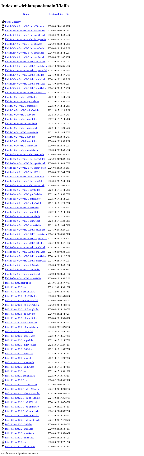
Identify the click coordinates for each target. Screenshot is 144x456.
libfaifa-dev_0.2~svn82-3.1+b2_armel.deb (25, 252)
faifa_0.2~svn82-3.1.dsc (16, 380)
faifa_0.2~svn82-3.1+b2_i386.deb (21, 402)
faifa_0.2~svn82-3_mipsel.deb (19, 340)
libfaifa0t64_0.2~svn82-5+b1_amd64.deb (25, 57)
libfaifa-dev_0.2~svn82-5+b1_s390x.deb (24, 154)
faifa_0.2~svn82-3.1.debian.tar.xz (21, 384)
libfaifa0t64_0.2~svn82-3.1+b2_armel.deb (25, 83)
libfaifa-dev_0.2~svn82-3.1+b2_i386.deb (24, 243)
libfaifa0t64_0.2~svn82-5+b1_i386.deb (23, 44)
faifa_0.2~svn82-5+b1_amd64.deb (21, 327)
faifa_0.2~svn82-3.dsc (15, 371)
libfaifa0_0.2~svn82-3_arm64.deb (21, 128)
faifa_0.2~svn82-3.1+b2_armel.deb (21, 411)
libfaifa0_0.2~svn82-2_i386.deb (20, 137)
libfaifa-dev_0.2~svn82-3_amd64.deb (23, 225)
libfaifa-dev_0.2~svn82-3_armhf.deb (22, 212)
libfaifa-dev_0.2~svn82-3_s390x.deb (22, 190)
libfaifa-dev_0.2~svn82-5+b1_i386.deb (23, 172)
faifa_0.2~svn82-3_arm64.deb (19, 362)
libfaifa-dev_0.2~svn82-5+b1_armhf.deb (24, 176)
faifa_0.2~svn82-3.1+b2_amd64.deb (22, 420)
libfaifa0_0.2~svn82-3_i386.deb (20, 114)
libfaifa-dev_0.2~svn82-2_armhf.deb (22, 269)
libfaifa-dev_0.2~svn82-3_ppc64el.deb (23, 194)
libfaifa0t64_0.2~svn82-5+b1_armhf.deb (24, 48)
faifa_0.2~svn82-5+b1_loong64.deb (22, 309)
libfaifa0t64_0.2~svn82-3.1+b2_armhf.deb (25, 79)
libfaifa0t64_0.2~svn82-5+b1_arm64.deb (24, 52)
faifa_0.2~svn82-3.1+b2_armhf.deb (22, 406)
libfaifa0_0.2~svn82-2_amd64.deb (21, 150)
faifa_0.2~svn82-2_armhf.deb (19, 429)
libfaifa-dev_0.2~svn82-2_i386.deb (21, 265)
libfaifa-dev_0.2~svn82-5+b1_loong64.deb (25, 168)
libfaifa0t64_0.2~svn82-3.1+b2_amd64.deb (25, 92)
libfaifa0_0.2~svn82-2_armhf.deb (21, 141)
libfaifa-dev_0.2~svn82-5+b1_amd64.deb (25, 185)
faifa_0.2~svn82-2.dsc (15, 442)
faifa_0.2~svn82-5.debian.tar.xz (20, 291)
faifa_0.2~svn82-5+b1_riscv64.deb (21, 300)
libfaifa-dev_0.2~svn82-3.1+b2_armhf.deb (25, 247)
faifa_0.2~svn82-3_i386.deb (18, 349)
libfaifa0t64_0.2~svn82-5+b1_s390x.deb (24, 26)
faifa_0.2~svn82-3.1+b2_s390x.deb (22, 389)
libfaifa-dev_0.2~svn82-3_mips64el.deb (24, 203)
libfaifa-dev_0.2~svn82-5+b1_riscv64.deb (25, 159)
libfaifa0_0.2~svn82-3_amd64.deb (21, 132)
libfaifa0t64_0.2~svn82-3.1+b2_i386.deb (24, 75)
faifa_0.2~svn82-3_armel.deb (19, 358)
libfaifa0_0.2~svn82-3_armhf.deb (21, 119)
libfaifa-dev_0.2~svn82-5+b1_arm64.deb (24, 181)
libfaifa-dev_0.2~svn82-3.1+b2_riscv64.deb (26, 234)
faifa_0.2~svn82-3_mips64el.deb (20, 344)
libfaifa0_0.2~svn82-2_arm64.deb (21, 145)
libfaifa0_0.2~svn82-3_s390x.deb (21, 97)
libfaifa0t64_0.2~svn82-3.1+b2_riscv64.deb (26, 66)
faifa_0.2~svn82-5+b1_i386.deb (20, 314)
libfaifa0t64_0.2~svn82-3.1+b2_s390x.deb (25, 61)
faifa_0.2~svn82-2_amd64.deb (19, 437)
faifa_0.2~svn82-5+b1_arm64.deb (21, 322)
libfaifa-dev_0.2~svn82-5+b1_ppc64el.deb (25, 163)
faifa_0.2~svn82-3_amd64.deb (19, 367)
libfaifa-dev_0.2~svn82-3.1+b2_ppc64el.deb (26, 238)
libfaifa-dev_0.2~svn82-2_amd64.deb (23, 278)
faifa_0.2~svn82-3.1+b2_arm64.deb (22, 415)
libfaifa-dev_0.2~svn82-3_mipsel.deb (23, 198)
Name (26, 14)
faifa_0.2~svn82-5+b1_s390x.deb (21, 296)
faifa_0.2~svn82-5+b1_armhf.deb (21, 318)
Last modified (56, 14)
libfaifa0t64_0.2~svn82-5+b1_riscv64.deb (25, 30)
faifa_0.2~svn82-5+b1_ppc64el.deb (22, 305)
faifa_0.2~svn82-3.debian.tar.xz (20, 375)
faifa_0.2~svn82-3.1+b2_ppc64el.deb (23, 398)
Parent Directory (13, 21)
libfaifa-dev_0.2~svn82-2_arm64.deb (22, 274)
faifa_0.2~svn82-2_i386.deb (18, 424)
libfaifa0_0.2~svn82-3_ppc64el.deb (22, 101)
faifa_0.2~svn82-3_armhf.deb (19, 353)
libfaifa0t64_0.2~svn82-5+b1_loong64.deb (25, 39)
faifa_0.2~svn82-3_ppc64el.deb (20, 336)
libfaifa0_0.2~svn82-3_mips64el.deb (22, 110)
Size (68, 14)
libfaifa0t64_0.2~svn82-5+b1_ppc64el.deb (25, 35)
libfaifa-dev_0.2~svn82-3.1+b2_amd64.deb (25, 260)
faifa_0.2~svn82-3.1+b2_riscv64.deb (22, 393)
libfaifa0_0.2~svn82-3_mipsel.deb (21, 106)
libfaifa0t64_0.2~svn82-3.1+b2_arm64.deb (25, 88)
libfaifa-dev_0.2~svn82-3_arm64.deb (22, 221)
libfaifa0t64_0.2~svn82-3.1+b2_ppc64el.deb (26, 70)
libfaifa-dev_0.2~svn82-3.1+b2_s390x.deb (25, 229)
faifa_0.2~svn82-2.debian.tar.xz (20, 446)
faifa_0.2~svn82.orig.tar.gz (18, 283)
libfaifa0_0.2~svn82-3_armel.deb (21, 123)
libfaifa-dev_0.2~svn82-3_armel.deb (22, 216)
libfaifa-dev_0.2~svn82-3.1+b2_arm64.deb (25, 256)
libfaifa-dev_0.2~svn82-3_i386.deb (21, 207)
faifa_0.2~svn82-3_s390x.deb (19, 331)
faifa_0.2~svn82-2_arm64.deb (19, 433)
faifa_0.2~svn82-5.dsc (15, 287)
